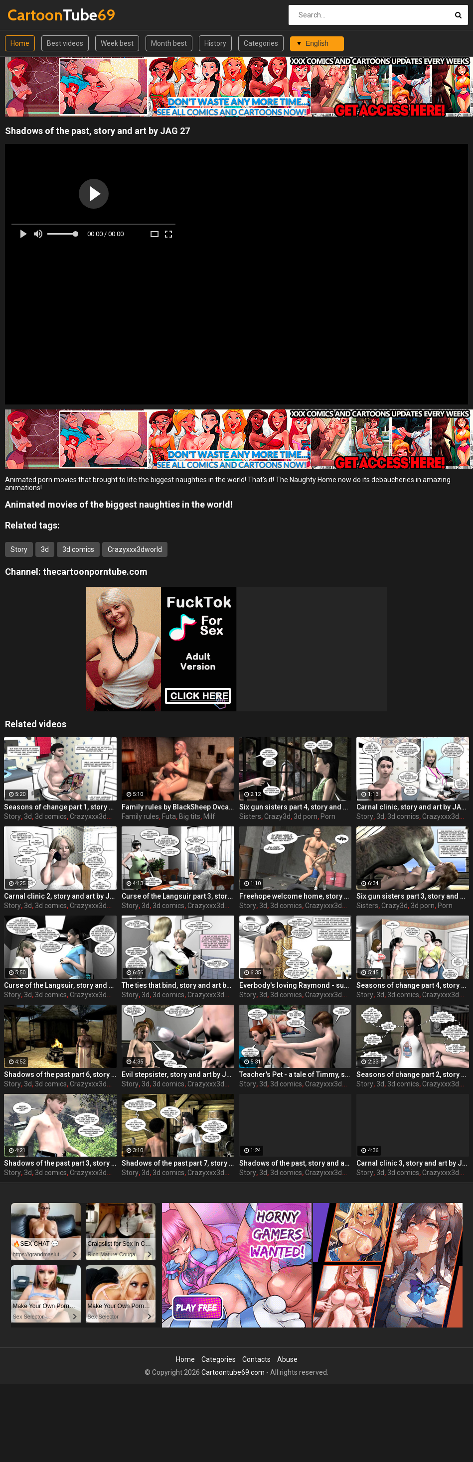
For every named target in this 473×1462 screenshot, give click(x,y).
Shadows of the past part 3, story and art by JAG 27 (60, 1163)
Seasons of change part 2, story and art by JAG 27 (412, 1074)
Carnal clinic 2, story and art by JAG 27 (60, 896)
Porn (327, 816)
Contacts (256, 1359)
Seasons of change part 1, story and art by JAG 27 (60, 807)
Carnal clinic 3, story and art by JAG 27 (412, 1163)
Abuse (287, 1359)
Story (18, 549)
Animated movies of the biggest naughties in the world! (119, 504)
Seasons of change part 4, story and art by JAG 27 (412, 985)
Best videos (65, 43)
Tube (33, 14)
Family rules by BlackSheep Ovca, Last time (178, 807)
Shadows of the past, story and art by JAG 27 (295, 1163)
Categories (261, 43)
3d (45, 549)
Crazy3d (277, 816)
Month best (169, 43)
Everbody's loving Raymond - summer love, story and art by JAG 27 (295, 985)
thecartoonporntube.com (95, 571)
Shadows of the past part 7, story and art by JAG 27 (178, 1163)
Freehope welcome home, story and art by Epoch (295, 896)
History (215, 43)
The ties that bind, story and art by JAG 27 (178, 985)
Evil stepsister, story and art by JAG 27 (178, 1074)
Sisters (250, 816)
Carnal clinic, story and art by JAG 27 (412, 807)
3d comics (78, 549)
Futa (169, 816)
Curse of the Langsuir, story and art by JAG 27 (60, 985)
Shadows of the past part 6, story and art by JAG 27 (60, 1074)
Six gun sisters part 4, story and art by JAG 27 (295, 807)
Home (19, 43)
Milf (209, 816)
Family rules (140, 816)
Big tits (189, 816)
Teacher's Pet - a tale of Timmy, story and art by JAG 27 (295, 1074)
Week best (117, 43)
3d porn (305, 816)
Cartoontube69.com (233, 1372)
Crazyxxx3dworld (135, 549)
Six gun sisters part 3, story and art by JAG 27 (412, 896)
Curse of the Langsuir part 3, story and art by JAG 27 (178, 896)
